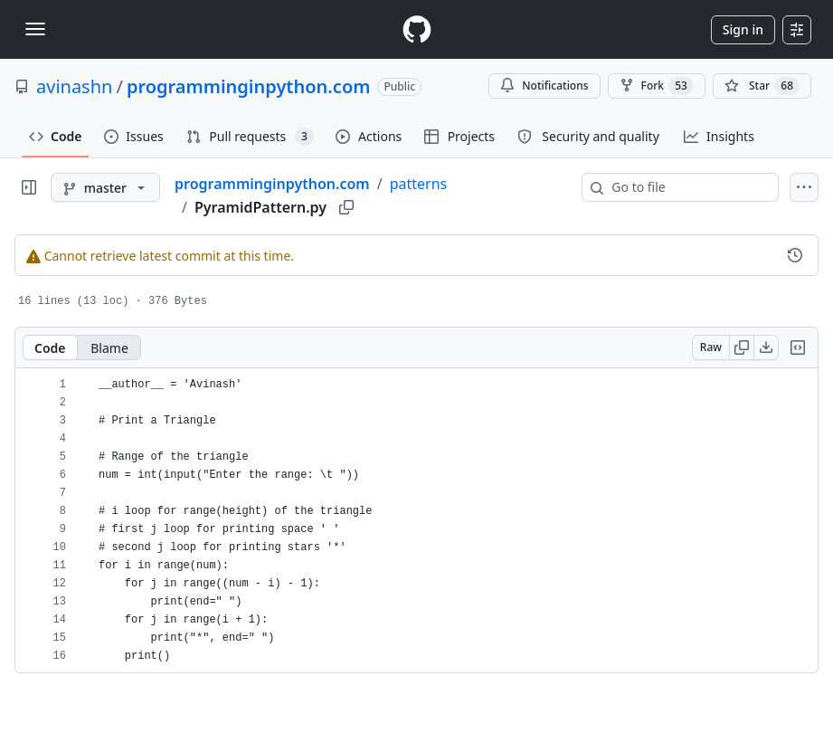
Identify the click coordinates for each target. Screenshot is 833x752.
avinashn (74, 86)
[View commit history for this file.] (795, 255)
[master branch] (105, 187)
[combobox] (687, 187)
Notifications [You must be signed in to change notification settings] (544, 85)
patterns (419, 184)
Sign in (743, 29)
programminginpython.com (249, 86)
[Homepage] (416, 29)
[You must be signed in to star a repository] (762, 86)
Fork (657, 86)
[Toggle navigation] (35, 29)
